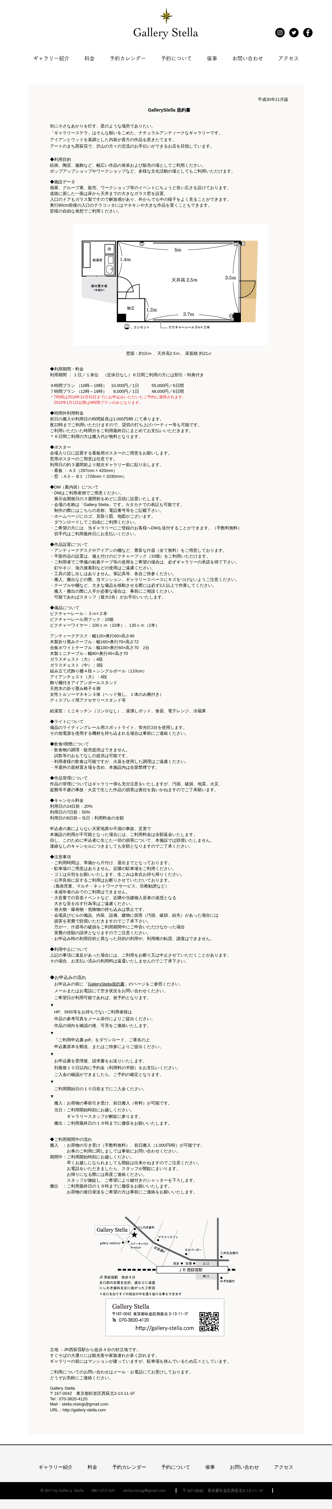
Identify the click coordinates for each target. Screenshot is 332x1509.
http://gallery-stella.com (84, 1409)
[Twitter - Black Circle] (294, 32)
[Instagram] (280, 32)
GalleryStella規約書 (106, 984)
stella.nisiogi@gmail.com (85, 1404)
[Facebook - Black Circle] (308, 32)
